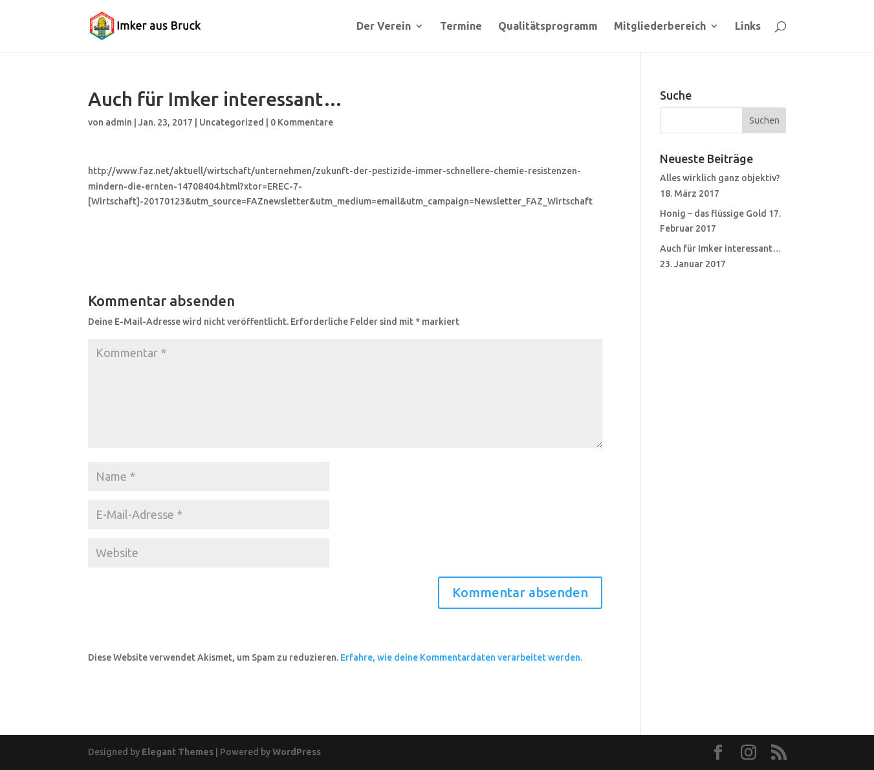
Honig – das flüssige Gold (713, 213)
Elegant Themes (177, 752)
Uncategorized (231, 122)
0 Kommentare (301, 122)
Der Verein (383, 26)
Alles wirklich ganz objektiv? (720, 178)
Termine (461, 26)
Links (748, 26)
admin (118, 122)
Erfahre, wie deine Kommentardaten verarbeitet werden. (461, 657)
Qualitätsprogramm (548, 26)
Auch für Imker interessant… (720, 248)
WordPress (296, 752)
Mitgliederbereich (660, 26)
